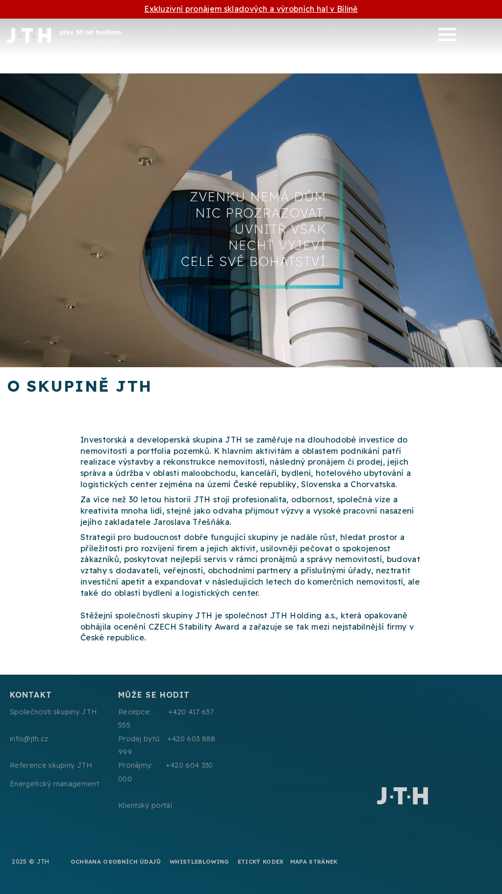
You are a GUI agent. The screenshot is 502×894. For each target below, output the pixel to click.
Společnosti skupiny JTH (53, 711)
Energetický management (54, 783)
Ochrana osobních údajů (116, 861)
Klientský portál (145, 805)
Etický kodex (261, 861)
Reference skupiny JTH (51, 765)
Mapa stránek (314, 861)
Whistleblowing (199, 861)
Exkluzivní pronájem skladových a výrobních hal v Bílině (251, 9)
